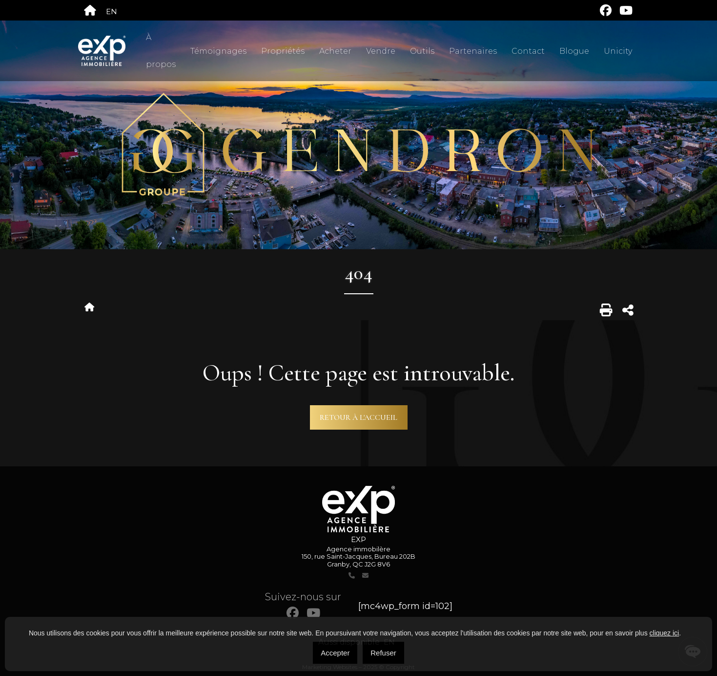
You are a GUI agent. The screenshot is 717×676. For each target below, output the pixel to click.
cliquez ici (664, 633)
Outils (422, 51)
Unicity (618, 51)
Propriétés (283, 51)
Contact (528, 51)
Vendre (380, 51)
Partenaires (473, 51)
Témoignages (218, 51)
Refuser (383, 653)
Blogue (574, 51)
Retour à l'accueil (358, 417)
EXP (358, 539)
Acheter (335, 51)
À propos (161, 51)
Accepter (335, 653)
